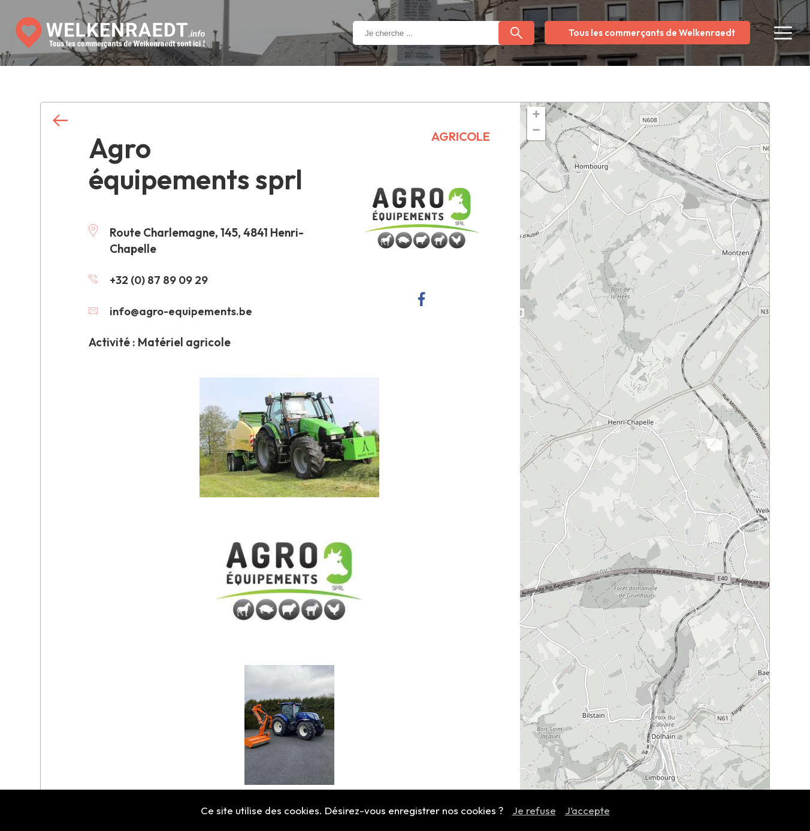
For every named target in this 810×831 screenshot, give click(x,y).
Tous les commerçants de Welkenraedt (652, 32)
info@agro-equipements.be (172, 311)
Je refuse (534, 810)
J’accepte (587, 810)
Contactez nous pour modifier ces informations (281, 786)
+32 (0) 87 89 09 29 (149, 280)
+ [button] (536, 116)
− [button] (536, 131)
